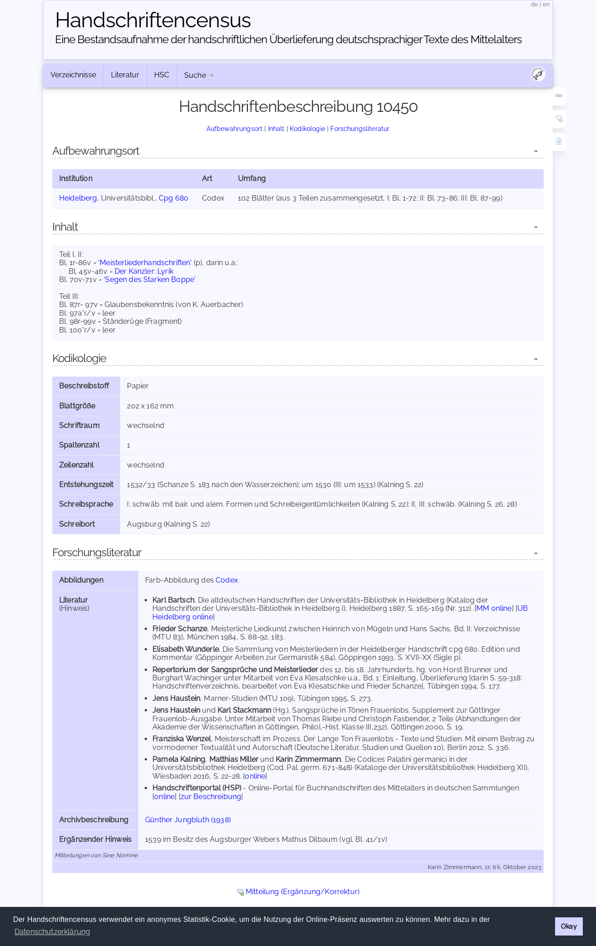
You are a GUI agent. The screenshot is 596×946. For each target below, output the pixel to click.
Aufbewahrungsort (235, 128)
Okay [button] (569, 926)
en (546, 4)
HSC (161, 74)
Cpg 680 (173, 198)
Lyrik (165, 271)
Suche (195, 75)
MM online (493, 608)
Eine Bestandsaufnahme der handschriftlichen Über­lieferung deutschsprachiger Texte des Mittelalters (288, 39)
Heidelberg (78, 198)
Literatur (125, 74)
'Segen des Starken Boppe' (150, 279)
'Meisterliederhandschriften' (145, 262)
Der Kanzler (134, 271)
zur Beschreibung (211, 796)
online (255, 776)
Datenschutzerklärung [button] (52, 931)
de (534, 4)
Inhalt (276, 128)
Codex (227, 580)
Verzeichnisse (73, 74)
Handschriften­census (153, 20)
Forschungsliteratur (359, 128)
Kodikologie (307, 128)
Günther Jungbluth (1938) (188, 819)
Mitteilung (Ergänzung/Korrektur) (302, 891)
